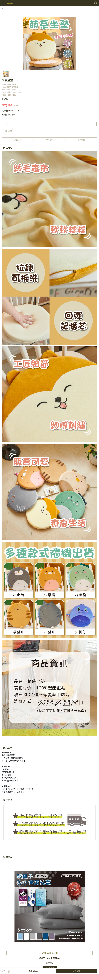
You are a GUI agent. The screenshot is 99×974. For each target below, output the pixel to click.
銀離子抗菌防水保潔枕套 (19, 897)
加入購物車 (33, 971)
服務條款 (20, 944)
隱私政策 (12, 944)
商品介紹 (17, 140)
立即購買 (76, 971)
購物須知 (5, 944)
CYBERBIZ (47, 965)
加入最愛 (7, 131)
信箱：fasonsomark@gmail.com (14, 931)
